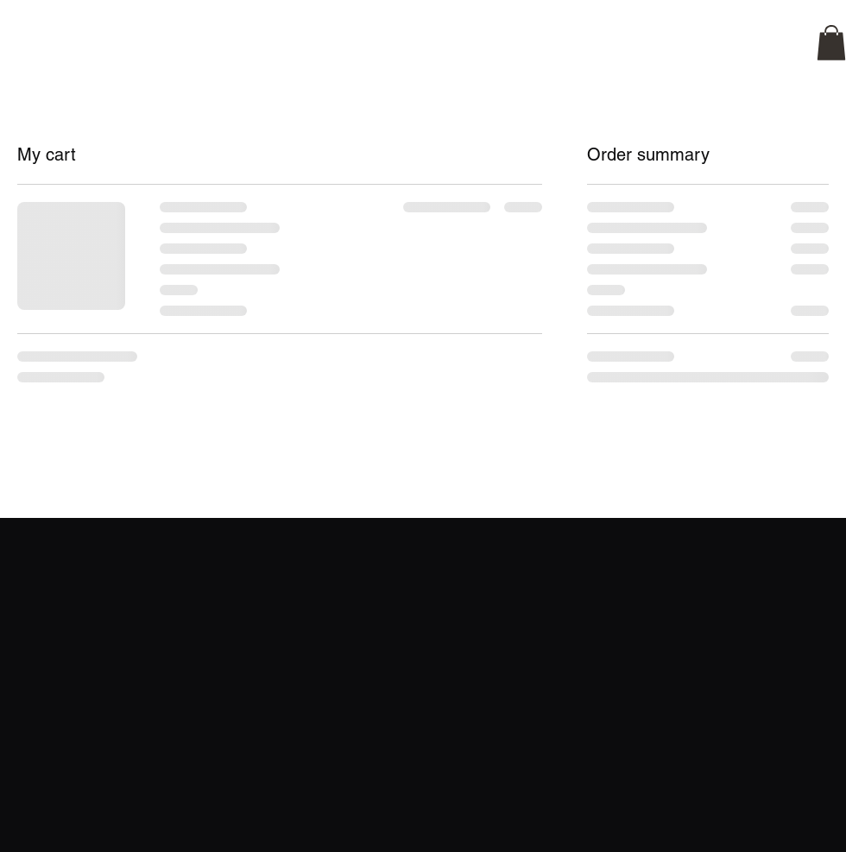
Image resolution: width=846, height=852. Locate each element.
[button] (831, 42)
